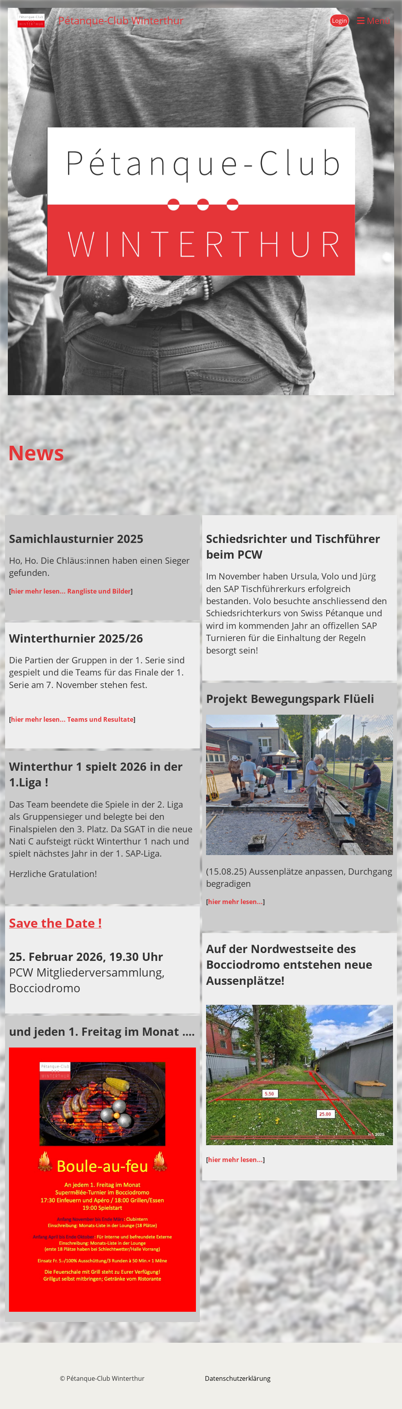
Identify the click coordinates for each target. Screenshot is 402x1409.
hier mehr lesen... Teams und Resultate (72, 719)
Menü (373, 20)
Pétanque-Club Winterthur (121, 20)
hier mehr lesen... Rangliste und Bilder (71, 591)
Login (339, 20)
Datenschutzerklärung (238, 1378)
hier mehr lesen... (235, 901)
